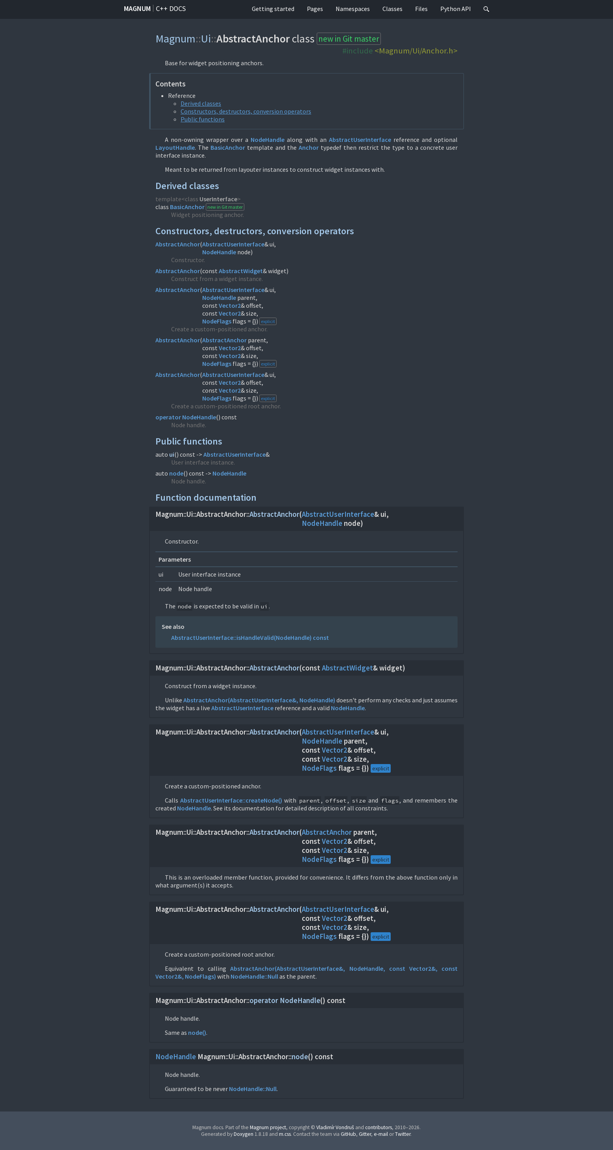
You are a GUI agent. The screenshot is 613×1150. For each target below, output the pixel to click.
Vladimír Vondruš (335, 1127)
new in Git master (348, 38)
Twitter (402, 1134)
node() (197, 1032)
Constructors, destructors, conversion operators (246, 111)
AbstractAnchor (177, 244)
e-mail (381, 1134)
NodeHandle (267, 139)
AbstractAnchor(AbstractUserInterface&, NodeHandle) (259, 700)
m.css (285, 1134)
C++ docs (171, 8)
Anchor (309, 147)
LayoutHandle (175, 147)
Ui (206, 38)
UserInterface (218, 199)
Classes (392, 9)
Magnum (137, 8)
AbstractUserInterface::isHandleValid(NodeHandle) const (250, 637)
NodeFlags (216, 321)
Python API (455, 9)
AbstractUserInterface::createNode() (231, 800)
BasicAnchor (227, 147)
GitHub (348, 1134)
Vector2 (230, 305)
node (176, 473)
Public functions (203, 119)
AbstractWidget (241, 271)
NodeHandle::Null (254, 976)
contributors (378, 1127)
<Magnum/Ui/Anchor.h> (416, 51)
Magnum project (268, 1127)
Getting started (273, 9)
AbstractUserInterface (360, 139)
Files (421, 9)
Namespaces (353, 9)
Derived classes (201, 103)
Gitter (365, 1134)
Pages (315, 9)
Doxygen (243, 1134)
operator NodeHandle (185, 417)
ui (171, 454)
